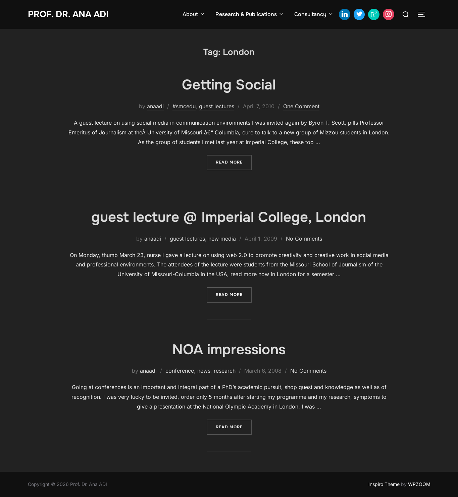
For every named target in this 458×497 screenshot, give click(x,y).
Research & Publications (249, 14)
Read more (234, 162)
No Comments (304, 238)
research (225, 370)
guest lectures (216, 106)
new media (222, 238)
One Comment (301, 106)
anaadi (155, 106)
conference (179, 370)
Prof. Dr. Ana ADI (68, 14)
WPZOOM (419, 484)
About (194, 14)
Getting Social (229, 85)
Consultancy (314, 14)
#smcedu (184, 106)
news (203, 370)
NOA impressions (229, 349)
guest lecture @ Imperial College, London (228, 217)
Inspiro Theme (384, 484)
